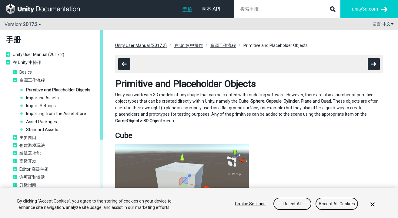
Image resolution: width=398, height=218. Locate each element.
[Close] (372, 204)
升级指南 (27, 185)
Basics (25, 72)
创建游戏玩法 (32, 145)
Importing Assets (42, 97)
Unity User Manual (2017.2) (38, 54)
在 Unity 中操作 (27, 62)
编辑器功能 (30, 153)
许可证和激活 (32, 177)
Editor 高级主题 (33, 169)
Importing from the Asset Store (56, 113)
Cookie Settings (250, 203)
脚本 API (211, 9)
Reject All (292, 203)
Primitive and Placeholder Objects (58, 90)
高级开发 (27, 161)
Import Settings (41, 105)
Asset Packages (41, 121)
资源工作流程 (32, 80)
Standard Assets (42, 129)
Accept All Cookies (337, 203)
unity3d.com (365, 9)
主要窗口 (27, 137)
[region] (199, 203)
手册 (187, 9)
